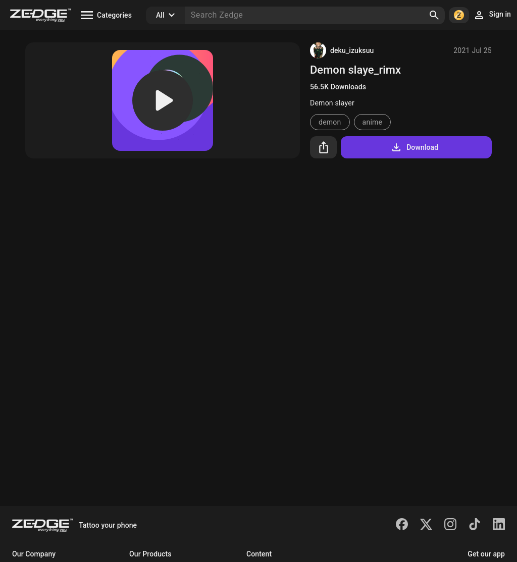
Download (414, 147)
